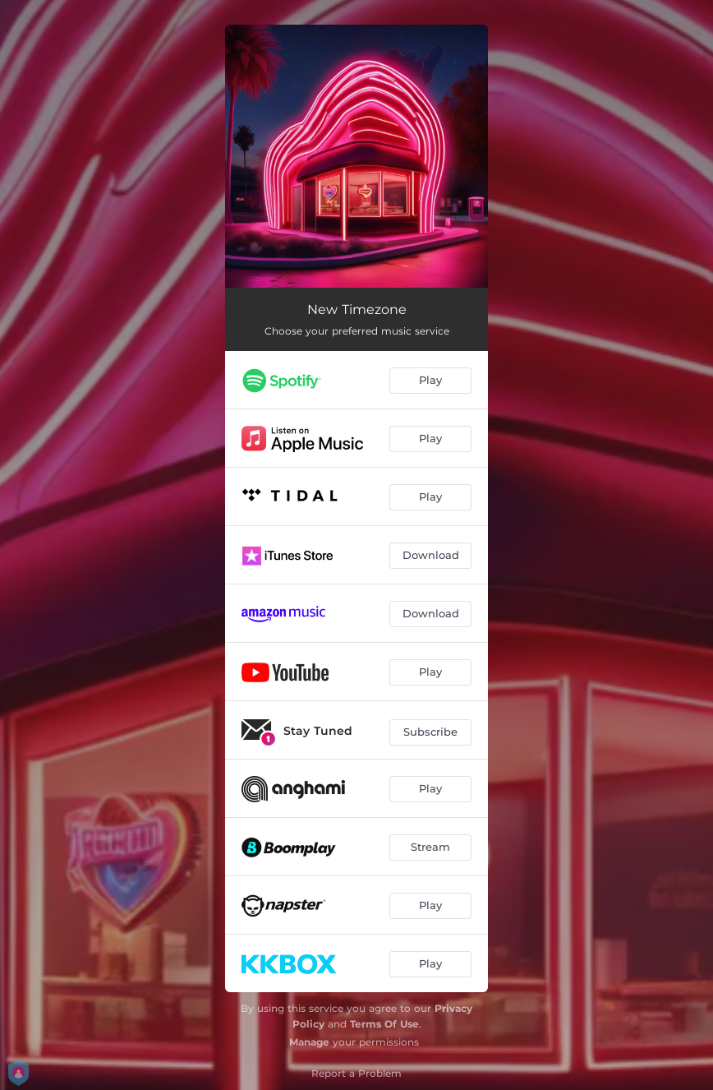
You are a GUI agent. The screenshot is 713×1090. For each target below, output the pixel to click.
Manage (309, 1042)
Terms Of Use (384, 1024)
